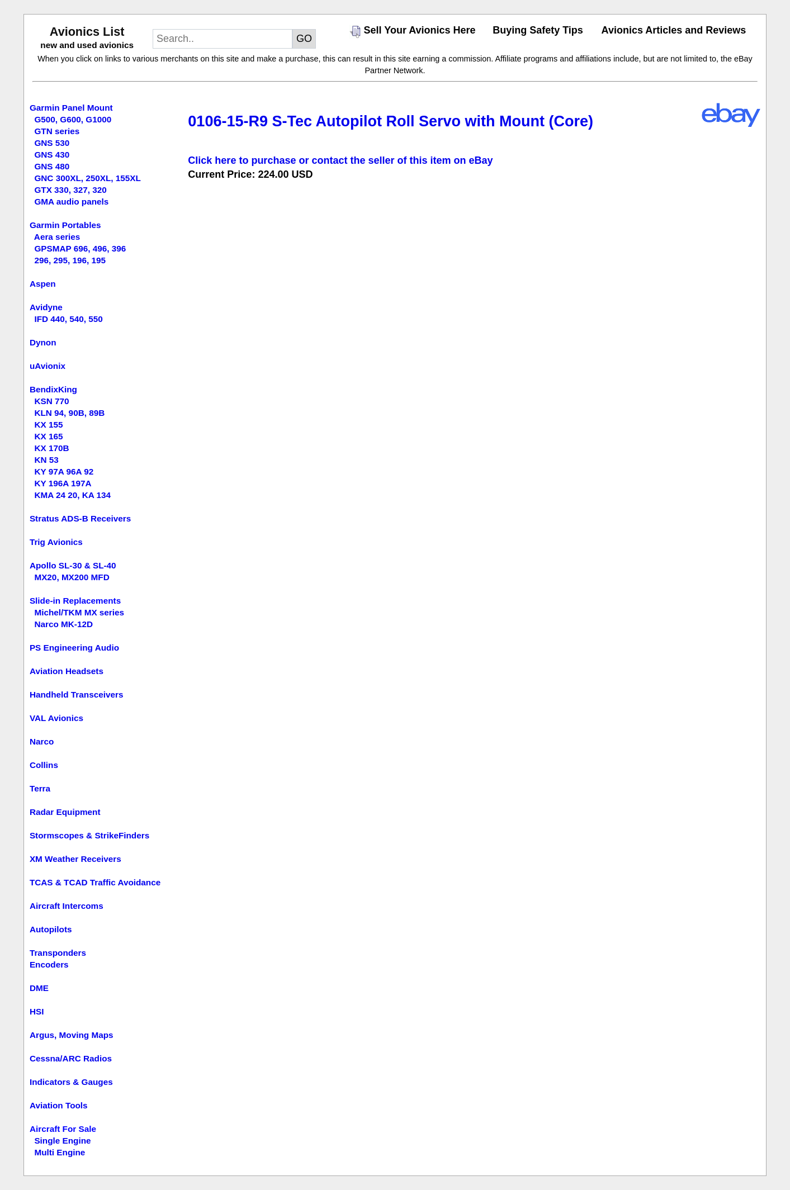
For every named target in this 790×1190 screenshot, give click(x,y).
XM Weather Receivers (75, 859)
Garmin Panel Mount (71, 107)
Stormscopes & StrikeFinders (89, 835)
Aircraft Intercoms (66, 906)
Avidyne (46, 307)
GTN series (56, 131)
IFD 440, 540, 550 (68, 319)
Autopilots (51, 929)
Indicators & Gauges (71, 1082)
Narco (42, 741)
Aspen (43, 283)
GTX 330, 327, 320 (70, 190)
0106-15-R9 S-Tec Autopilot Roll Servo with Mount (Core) (390, 121)
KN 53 (46, 459)
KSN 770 (51, 401)
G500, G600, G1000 (72, 119)
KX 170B (51, 448)
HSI (37, 1011)
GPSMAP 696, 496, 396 (80, 248)
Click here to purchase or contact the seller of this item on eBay (340, 160)
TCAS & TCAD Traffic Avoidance (95, 882)
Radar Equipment (65, 812)
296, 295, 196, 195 (70, 260)
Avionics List (87, 32)
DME (39, 988)
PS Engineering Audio (74, 647)
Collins (44, 765)
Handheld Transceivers (77, 694)
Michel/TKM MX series (79, 612)
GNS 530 (51, 143)
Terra (40, 788)
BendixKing (53, 389)
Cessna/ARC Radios (71, 1058)
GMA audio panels (71, 201)
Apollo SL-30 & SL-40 (73, 565)
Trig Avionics (56, 542)
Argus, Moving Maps (71, 1035)
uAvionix (47, 366)
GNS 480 (51, 166)
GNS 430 (51, 154)
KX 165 (48, 436)
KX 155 (48, 424)
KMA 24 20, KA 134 (72, 495)
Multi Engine (59, 1152)
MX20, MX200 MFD (71, 577)
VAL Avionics (56, 718)
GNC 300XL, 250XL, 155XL (87, 178)
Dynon (43, 342)
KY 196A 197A (62, 483)
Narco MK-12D (63, 624)
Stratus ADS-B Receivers (80, 518)
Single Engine (62, 1140)
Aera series (57, 236)
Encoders (49, 964)
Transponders (58, 952)
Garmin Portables (65, 225)
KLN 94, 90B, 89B (69, 413)
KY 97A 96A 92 (63, 471)
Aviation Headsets (66, 671)
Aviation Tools (59, 1105)
